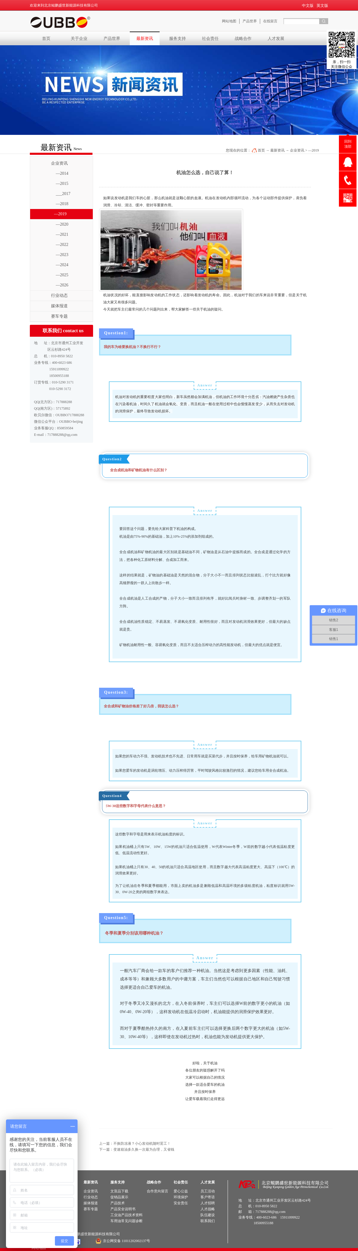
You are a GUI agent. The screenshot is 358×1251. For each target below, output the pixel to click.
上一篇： (135, 1143)
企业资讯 (297, 150)
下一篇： (136, 1149)
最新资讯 (277, 150)
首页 (46, 38)
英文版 (322, 5)
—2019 (313, 150)
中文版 (308, 5)
